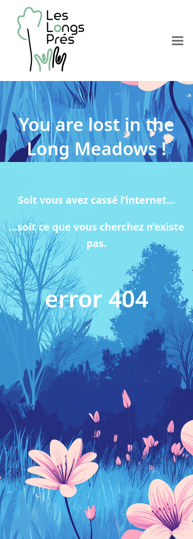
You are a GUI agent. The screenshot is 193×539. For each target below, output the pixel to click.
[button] (177, 40)
